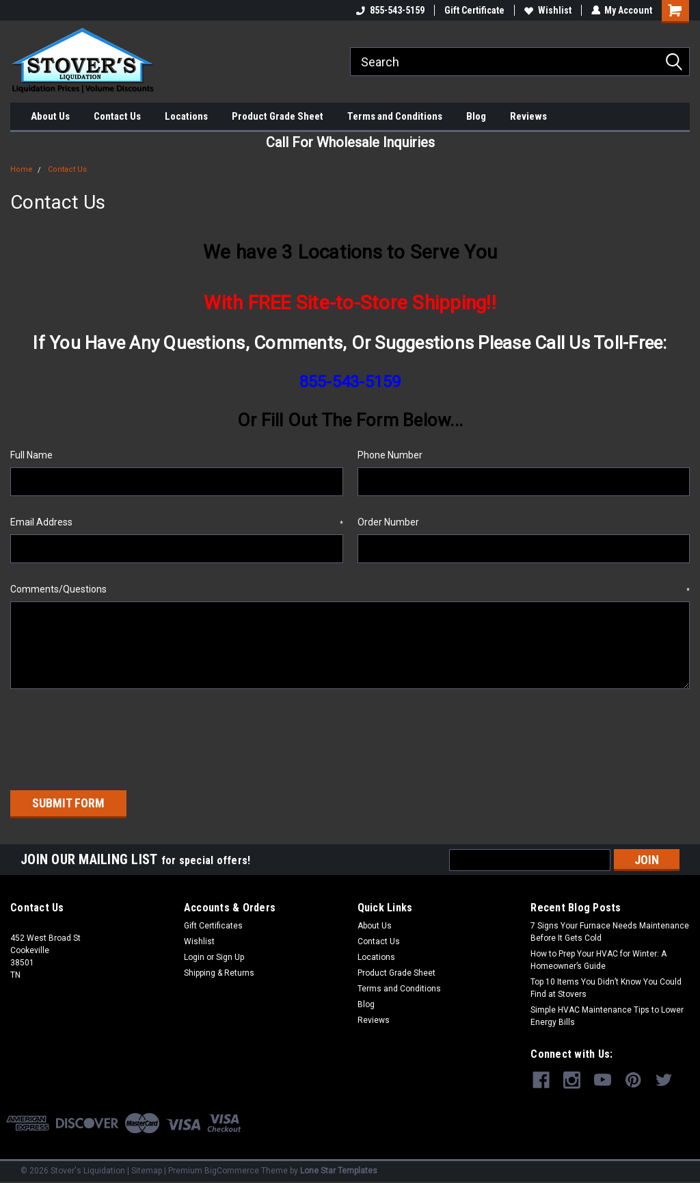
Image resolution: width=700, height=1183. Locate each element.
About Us (50, 116)
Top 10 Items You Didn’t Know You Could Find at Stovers (606, 987)
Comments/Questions (350, 590)
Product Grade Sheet (277, 116)
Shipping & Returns (219, 971)
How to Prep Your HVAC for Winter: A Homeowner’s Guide (598, 959)
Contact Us (117, 116)
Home (21, 169)
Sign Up (230, 956)
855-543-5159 (389, 10)
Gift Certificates (213, 924)
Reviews (528, 116)
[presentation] (114, 735)
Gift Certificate (474, 10)
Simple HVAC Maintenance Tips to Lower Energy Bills (607, 1015)
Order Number (388, 522)
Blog (476, 116)
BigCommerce (231, 1169)
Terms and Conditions (394, 116)
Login (194, 956)
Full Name (31, 455)
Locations (186, 116)
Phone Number (390, 455)
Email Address (176, 523)
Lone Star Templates (338, 1169)
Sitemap (146, 1169)
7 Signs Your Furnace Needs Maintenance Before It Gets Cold (609, 930)
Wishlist (547, 10)
